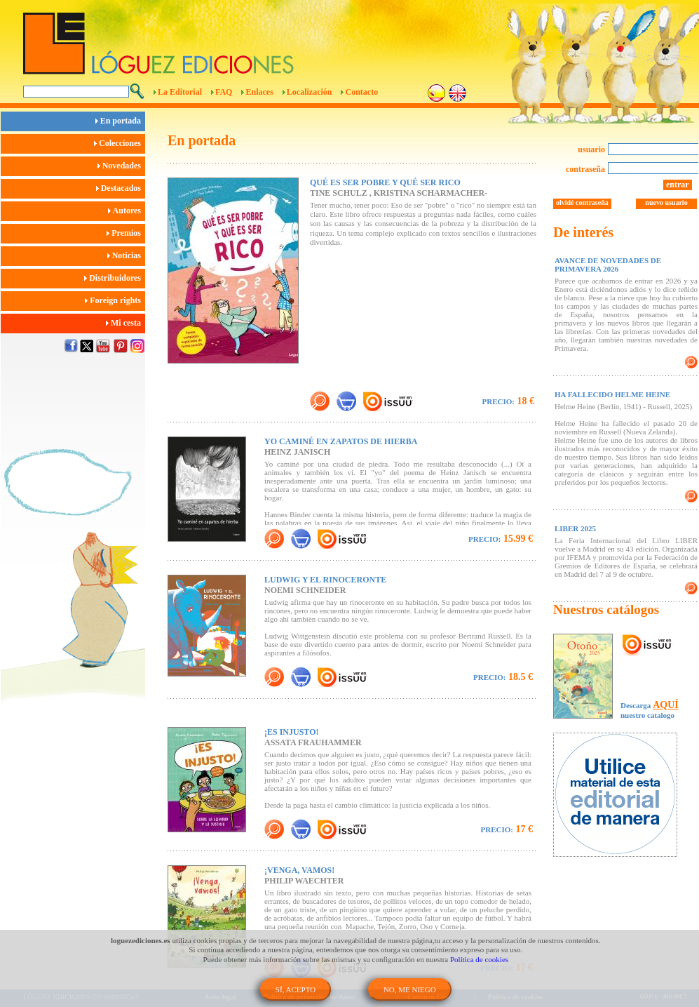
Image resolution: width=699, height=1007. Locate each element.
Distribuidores (114, 278)
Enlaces (259, 92)
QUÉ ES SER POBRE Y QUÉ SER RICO (385, 182)
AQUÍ (666, 705)
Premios (126, 233)
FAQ (223, 92)
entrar (677, 184)
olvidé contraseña (582, 202)
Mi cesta (125, 323)
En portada (120, 121)
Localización (309, 92)
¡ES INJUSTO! (291, 732)
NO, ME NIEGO (410, 989)
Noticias (126, 255)
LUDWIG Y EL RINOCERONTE (325, 580)
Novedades (121, 166)
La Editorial (180, 92)
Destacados (120, 188)
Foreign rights (115, 300)
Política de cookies (479, 959)
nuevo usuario (666, 202)
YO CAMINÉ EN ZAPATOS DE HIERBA (340, 441)
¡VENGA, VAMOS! (299, 870)
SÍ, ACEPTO (295, 989)
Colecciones (119, 143)
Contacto (361, 92)
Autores (126, 210)
